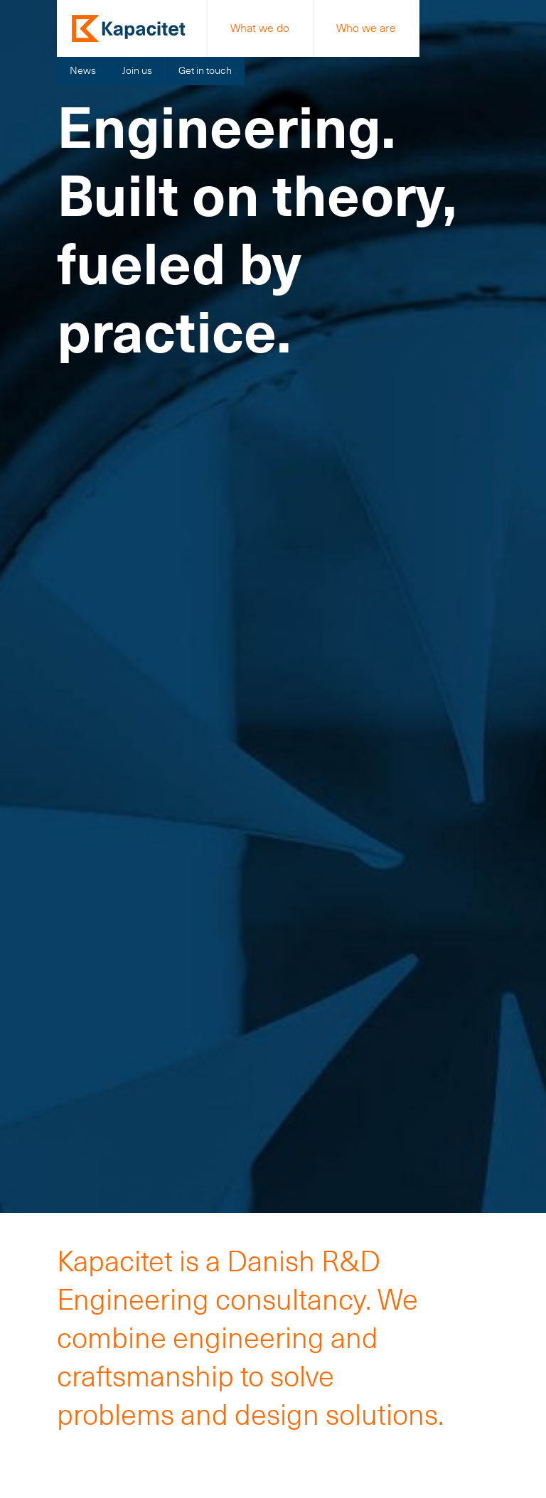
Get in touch (205, 70)
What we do (259, 28)
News (83, 70)
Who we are (366, 28)
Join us (137, 70)
